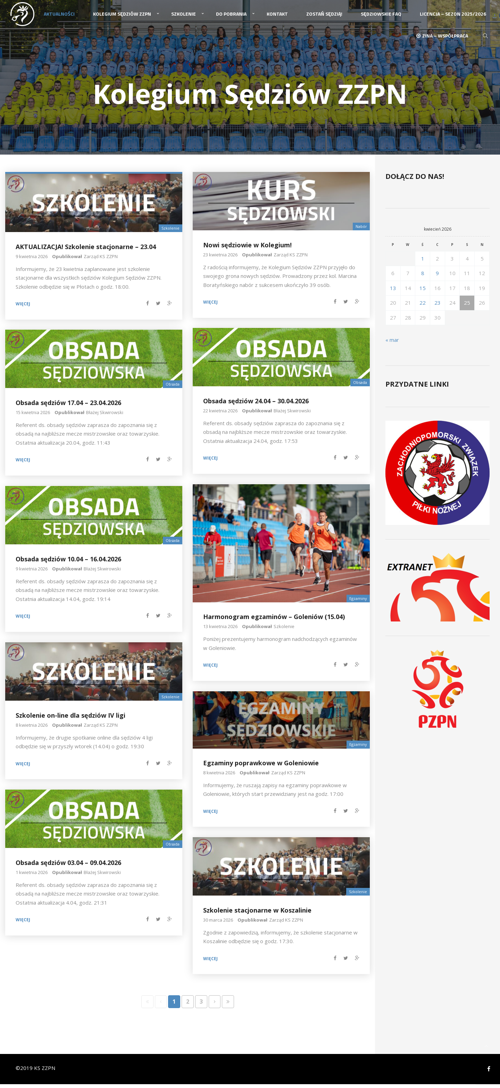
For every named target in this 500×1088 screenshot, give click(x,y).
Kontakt (277, 16)
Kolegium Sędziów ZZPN (122, 16)
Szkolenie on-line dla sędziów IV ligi (70, 719)
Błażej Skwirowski (292, 414)
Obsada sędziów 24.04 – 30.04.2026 (256, 404)
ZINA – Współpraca (442, 40)
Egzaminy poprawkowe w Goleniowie (261, 766)
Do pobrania (231, 16)
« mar (392, 343)
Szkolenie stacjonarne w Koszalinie (257, 913)
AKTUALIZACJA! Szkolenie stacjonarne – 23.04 (86, 250)
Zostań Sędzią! (324, 16)
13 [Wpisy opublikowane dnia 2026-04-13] (393, 291)
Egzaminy (358, 601)
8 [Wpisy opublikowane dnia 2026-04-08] (422, 276)
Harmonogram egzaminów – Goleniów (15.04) (274, 620)
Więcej (23, 307)
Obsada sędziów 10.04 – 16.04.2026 (68, 562)
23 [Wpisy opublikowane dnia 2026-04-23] (437, 306)
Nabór (361, 230)
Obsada (360, 386)
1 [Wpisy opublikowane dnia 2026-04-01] (422, 261)
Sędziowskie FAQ (381, 16)
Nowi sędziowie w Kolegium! (247, 248)
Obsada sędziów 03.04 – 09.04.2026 (68, 866)
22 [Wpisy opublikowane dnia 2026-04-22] (422, 306)
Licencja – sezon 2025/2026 (453, 16)
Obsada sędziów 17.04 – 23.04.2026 (68, 406)
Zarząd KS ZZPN (101, 260)
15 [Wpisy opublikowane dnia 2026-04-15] (422, 291)
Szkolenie (183, 16)
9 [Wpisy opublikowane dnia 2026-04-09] (437, 276)
